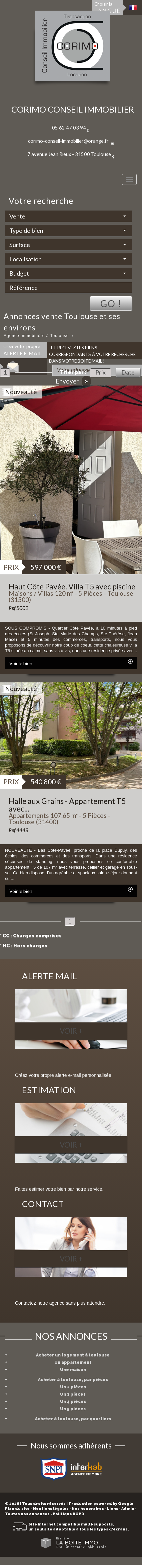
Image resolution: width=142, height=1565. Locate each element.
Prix (100, 372)
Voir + (71, 1030)
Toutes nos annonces (27, 1514)
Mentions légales (51, 1509)
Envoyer (73, 381)
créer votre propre (22, 350)
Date (128, 372)
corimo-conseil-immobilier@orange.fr (68, 141)
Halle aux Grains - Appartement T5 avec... (67, 804)
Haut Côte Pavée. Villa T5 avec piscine (72, 586)
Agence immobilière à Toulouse (36, 335)
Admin (127, 1509)
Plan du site (17, 1509)
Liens (112, 1509)
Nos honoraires (88, 1509)
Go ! (111, 303)
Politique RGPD (68, 1514)
